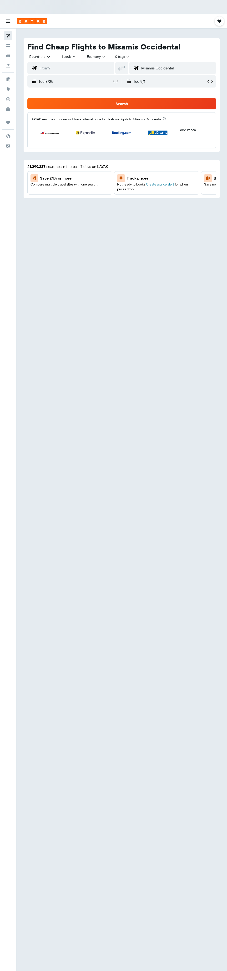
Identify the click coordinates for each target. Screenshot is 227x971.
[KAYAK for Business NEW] (8, 109)
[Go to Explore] (8, 89)
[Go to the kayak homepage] (32, 21)
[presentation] (164, 118)
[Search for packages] (8, 65)
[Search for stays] (8, 45)
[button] (8, 21)
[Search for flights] (8, 35)
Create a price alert (160, 184)
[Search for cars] (8, 55)
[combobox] (96, 56)
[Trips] (8, 122)
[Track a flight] (8, 99)
